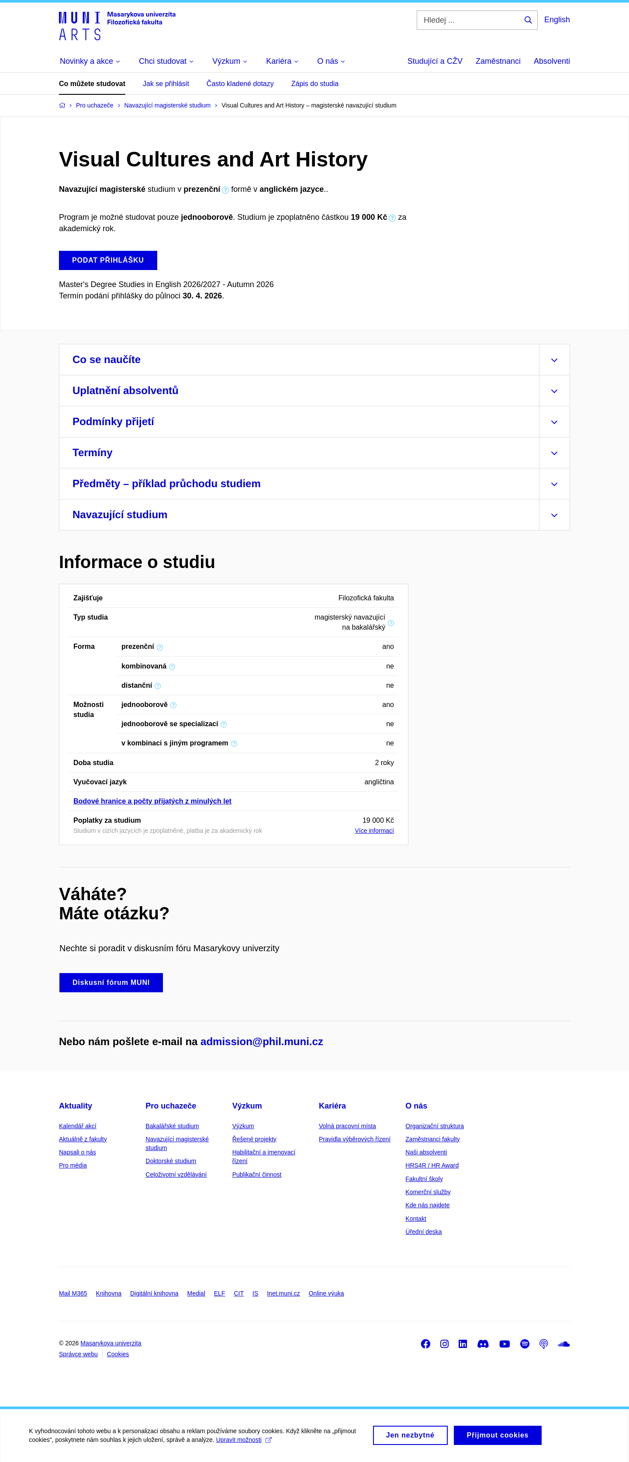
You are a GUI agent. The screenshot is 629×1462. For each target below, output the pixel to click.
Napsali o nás (77, 1152)
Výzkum (247, 1106)
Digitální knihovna (154, 1293)
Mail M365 (73, 1293)
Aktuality (75, 1106)
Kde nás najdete (427, 1205)
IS (255, 1293)
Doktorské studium (170, 1160)
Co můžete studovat (92, 83)
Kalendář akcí (78, 1125)
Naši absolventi (426, 1152)
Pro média (73, 1165)
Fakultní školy (424, 1178)
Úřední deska (423, 1231)
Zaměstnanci (498, 61)
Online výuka (326, 1293)
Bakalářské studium (172, 1125)
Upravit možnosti (245, 1444)
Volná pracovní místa (347, 1125)
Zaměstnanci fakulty (432, 1139)
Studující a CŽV (435, 61)
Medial (196, 1293)
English (557, 19)
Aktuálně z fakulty (83, 1139)
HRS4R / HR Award (432, 1165)
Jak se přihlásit (166, 83)
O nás (416, 1106)
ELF (219, 1293)
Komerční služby (427, 1191)
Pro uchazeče (170, 1106)
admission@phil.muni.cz (261, 1041)
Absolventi (552, 61)
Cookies (118, 1354)
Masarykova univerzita (110, 1343)
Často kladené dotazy (240, 83)
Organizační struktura (434, 1125)
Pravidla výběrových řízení (355, 1139)
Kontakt (415, 1218)
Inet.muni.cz (283, 1293)
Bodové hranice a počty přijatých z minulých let (152, 801)
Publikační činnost (257, 1174)
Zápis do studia (315, 83)
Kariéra (332, 1106)
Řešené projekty (254, 1139)
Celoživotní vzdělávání (176, 1174)
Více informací (374, 830)
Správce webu (78, 1354)
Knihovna (108, 1293)
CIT (239, 1293)
